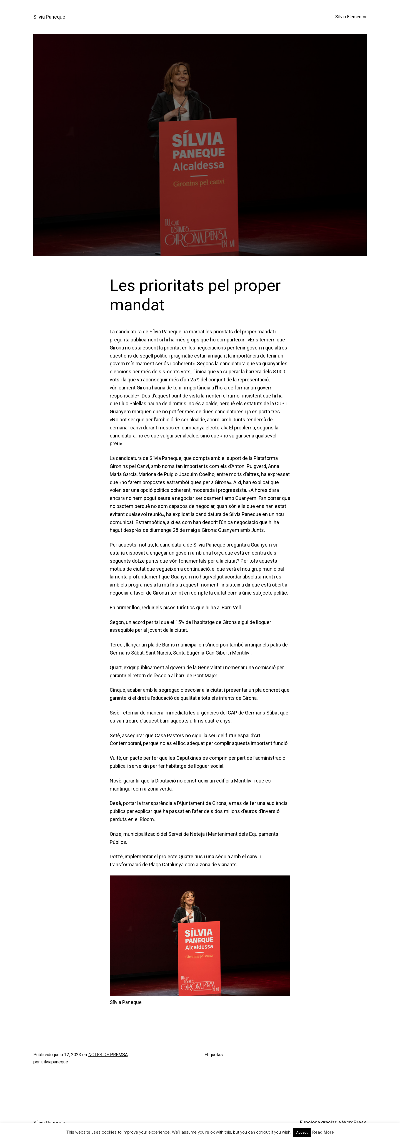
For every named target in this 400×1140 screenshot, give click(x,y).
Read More (323, 1132)
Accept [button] (302, 1132)
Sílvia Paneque (49, 17)
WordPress (354, 1122)
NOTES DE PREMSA (108, 1054)
